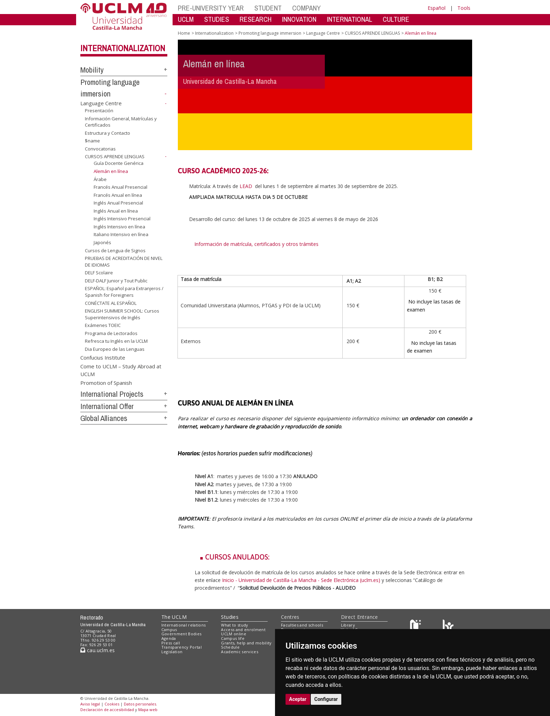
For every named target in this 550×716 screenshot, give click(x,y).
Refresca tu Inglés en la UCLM (116, 341)
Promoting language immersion (270, 33)
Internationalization (122, 48)
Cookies (112, 704)
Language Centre (101, 103)
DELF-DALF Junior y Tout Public (116, 280)
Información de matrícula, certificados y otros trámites (257, 244)
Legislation (172, 651)
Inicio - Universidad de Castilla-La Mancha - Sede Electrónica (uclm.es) (301, 580)
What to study (234, 625)
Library (348, 625)
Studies (230, 617)
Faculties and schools (302, 625)
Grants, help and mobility (246, 642)
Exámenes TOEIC (103, 325)
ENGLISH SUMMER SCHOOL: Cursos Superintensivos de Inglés (122, 314)
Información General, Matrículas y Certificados (121, 121)
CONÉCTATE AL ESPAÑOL (110, 303)
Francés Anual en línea (118, 195)
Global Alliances (103, 418)
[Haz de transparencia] (416, 626)
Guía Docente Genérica (118, 163)
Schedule (230, 647)
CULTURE (396, 19)
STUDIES (216, 19)
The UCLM (174, 617)
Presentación (99, 110)
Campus (169, 629)
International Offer (107, 406)
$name (92, 141)
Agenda (168, 638)
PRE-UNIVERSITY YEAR (211, 8)
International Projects (111, 394)
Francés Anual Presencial (120, 187)
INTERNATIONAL (349, 19)
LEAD (245, 186)
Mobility (91, 70)
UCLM (186, 19)
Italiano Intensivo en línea (121, 234)
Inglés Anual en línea (116, 211)
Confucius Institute (102, 357)
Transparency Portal (181, 647)
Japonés (102, 242)
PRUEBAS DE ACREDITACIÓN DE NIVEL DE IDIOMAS (123, 261)
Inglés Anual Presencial (118, 203)
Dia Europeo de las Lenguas (115, 349)
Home (184, 33)
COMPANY (306, 8)
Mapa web (147, 709)
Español (436, 8)
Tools (463, 8)
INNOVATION (299, 19)
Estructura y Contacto (107, 133)
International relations (183, 625)
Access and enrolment (243, 629)
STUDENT (268, 8)
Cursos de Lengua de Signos (115, 250)
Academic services (239, 651)
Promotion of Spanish (106, 382)
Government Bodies (181, 633)
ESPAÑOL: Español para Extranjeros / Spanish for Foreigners (124, 291)
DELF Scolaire (99, 272)
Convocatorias (100, 149)
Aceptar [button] (298, 699)
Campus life (232, 638)
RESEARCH (255, 19)
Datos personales (140, 704)
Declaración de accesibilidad (107, 709)
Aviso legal (90, 704)
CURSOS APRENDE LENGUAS (115, 156)
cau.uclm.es (97, 650)
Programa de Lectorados (111, 333)
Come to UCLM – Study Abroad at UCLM (120, 370)
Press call (170, 642)
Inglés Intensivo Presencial (122, 218)
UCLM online (233, 633)
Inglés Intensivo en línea (119, 226)
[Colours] (448, 626)
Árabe (100, 179)
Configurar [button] (326, 699)
